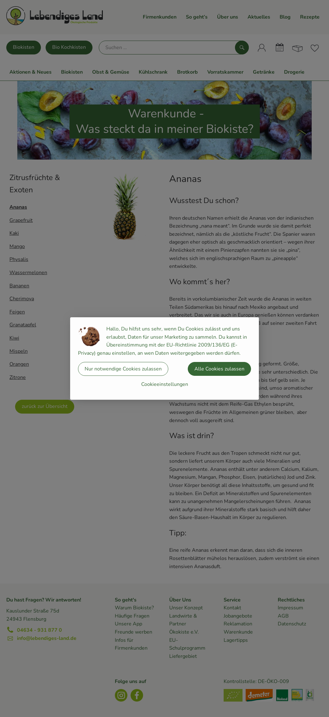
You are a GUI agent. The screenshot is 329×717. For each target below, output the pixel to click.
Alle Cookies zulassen (219, 368)
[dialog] (164, 358)
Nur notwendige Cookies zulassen (123, 368)
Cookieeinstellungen (164, 384)
